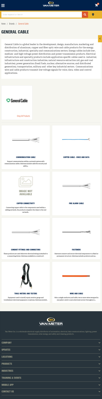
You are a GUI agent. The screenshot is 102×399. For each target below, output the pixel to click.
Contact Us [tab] (8, 391)
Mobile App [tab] (8, 385)
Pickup (93, 14)
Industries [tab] (7, 371)
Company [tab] (7, 343)
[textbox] (41, 15)
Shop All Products (23, 116)
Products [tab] (7, 364)
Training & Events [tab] (11, 378)
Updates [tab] (6, 350)
